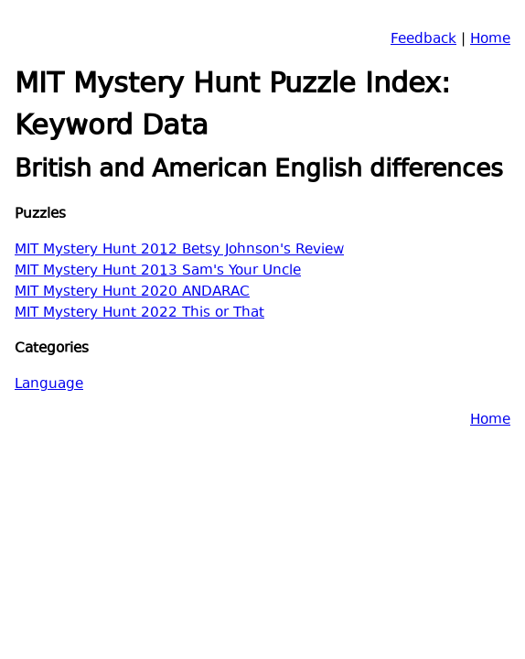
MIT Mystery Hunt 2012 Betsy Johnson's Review (179, 250)
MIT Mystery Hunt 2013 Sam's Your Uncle (158, 271)
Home (490, 39)
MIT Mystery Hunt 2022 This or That (139, 313)
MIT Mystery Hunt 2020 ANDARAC (132, 292)
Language (49, 384)
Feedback (423, 39)
